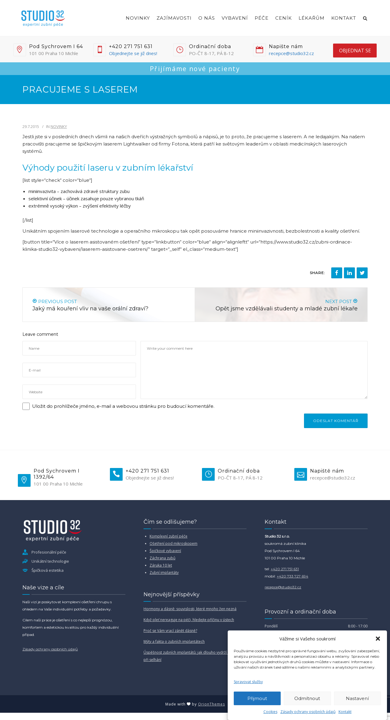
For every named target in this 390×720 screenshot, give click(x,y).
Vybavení (235, 18)
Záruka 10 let (161, 565)
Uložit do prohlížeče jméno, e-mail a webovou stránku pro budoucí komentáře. (123, 406)
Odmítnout (307, 698)
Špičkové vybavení (165, 550)
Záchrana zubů (162, 558)
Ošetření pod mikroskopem (173, 543)
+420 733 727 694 (292, 576)
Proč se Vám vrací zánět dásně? (170, 630)
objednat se (355, 50)
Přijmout (257, 698)
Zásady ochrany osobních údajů (307, 711)
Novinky (138, 18)
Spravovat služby (248, 681)
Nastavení (357, 698)
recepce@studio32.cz (291, 53)
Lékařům (312, 18)
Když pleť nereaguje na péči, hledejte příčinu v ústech (189, 619)
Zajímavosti (174, 18)
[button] (378, 639)
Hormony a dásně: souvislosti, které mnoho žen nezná (190, 608)
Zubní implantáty (164, 572)
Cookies (270, 711)
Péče (262, 18)
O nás (206, 18)
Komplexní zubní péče (168, 536)
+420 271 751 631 (285, 569)
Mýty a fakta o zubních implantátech (174, 641)
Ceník (283, 18)
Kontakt (345, 711)
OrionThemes (211, 704)
